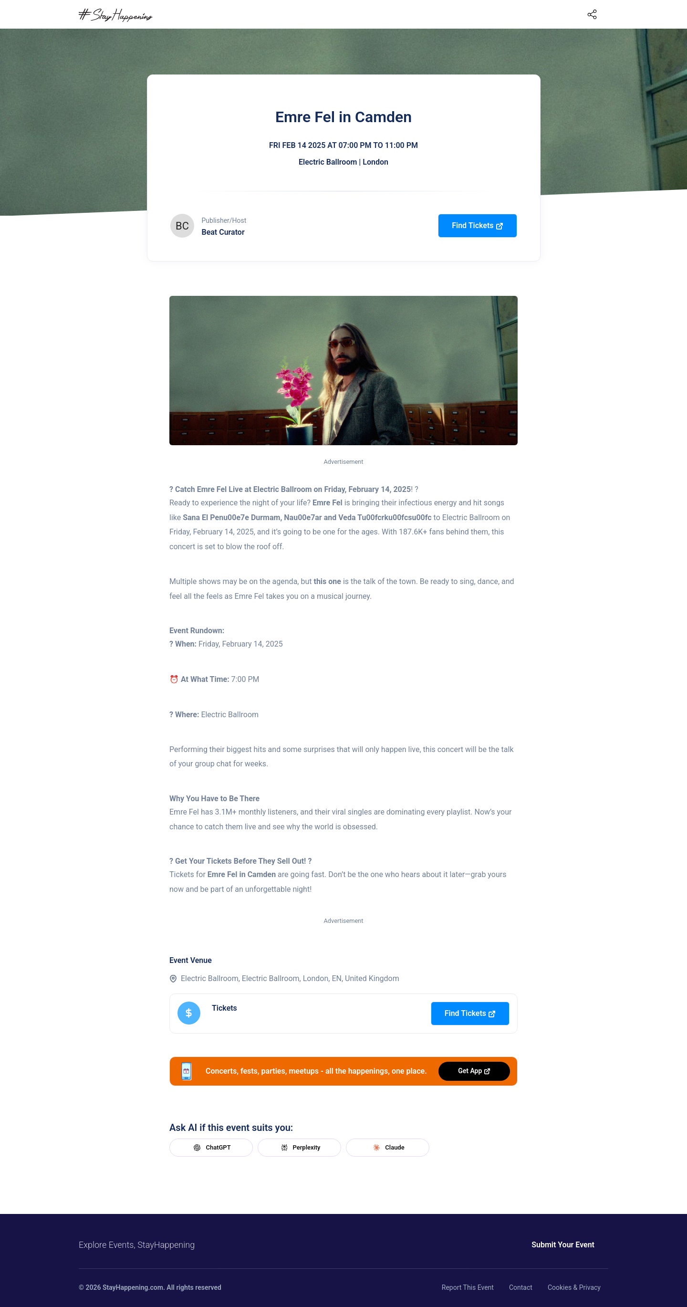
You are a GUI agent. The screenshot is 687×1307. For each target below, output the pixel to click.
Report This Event (468, 1287)
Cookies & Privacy (574, 1287)
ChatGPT (210, 1147)
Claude (387, 1147)
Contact (520, 1287)
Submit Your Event (562, 1244)
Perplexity (300, 1147)
